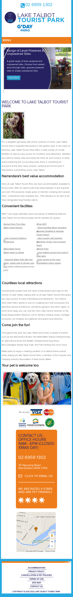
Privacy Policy (36, 571)
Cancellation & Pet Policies (36, 575)
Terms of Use (36, 579)
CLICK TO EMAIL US (39, 476)
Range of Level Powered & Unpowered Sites (25, 52)
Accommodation (36, 568)
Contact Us (36, 586)
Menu (7, 40)
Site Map (36, 583)
